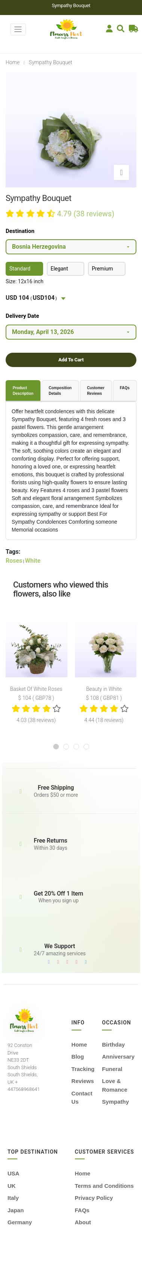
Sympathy (115, 1101)
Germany (19, 1222)
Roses (14, 560)
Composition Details (60, 391)
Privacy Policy (94, 1198)
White (32, 560)
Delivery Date (22, 316)
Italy (13, 1198)
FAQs (125, 388)
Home (12, 62)
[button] (56, 746)
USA (13, 1173)
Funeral (112, 1069)
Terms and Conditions (104, 1186)
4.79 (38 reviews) (85, 213)
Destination (20, 231)
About (83, 1222)
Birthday (113, 1044)
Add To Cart (71, 360)
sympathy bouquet (50, 62)
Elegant (59, 269)
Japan (15, 1210)
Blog (78, 1056)
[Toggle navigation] (18, 29)
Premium (102, 269)
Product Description (23, 391)
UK (11, 1186)
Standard (19, 269)
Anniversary (118, 1056)
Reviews (83, 1081)
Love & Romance (114, 1085)
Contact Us (82, 1097)
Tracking (83, 1069)
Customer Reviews (96, 391)
